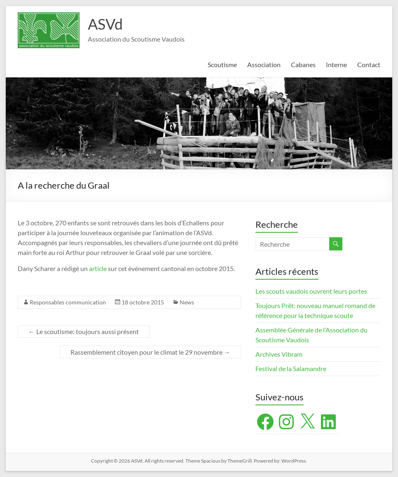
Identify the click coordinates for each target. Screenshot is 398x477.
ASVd (105, 24)
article (98, 268)
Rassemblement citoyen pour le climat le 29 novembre (150, 352)
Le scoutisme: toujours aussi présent (83, 331)
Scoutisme (222, 64)
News (187, 302)
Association (264, 64)
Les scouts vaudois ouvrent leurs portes (311, 291)
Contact (368, 64)
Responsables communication (68, 302)
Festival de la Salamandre (291, 368)
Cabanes (303, 64)
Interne (336, 64)
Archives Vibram (278, 354)
